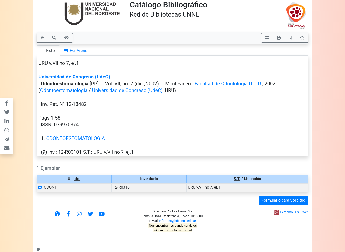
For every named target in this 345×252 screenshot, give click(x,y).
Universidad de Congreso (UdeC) (74, 77)
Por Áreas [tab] (75, 50)
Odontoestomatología (63, 90)
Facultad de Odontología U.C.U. (228, 84)
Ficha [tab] (48, 50)
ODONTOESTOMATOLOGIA (75, 138)
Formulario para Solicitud (283, 200)
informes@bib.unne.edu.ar (177, 221)
